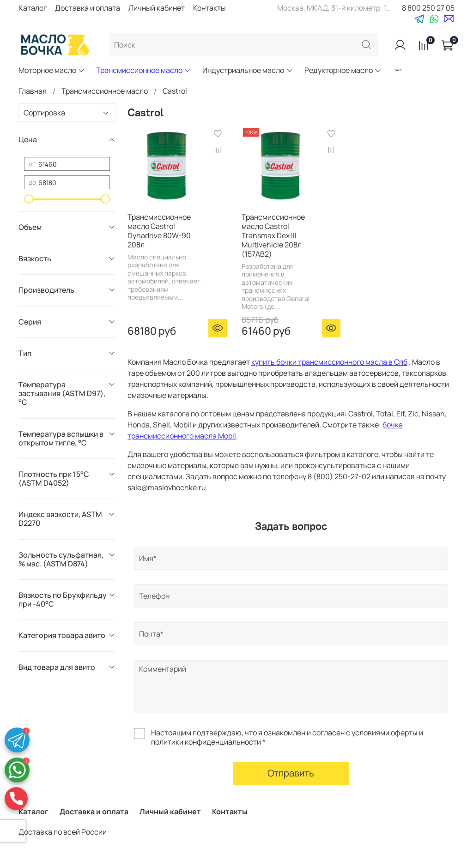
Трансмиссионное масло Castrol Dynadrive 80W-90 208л (159, 231)
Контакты (209, 8)
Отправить (290, 773)
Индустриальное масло (247, 70)
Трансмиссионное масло (143, 70)
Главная (32, 91)
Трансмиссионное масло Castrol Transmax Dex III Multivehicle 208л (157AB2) (273, 235)
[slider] (29, 199)
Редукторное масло (343, 70)
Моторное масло (51, 70)
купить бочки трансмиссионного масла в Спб (329, 362)
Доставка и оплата (87, 8)
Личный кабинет (156, 8)
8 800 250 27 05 (428, 8)
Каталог (32, 8)
